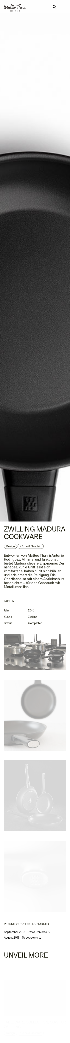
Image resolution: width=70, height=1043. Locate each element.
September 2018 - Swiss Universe (26, 932)
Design (10, 547)
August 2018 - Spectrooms (21, 937)
